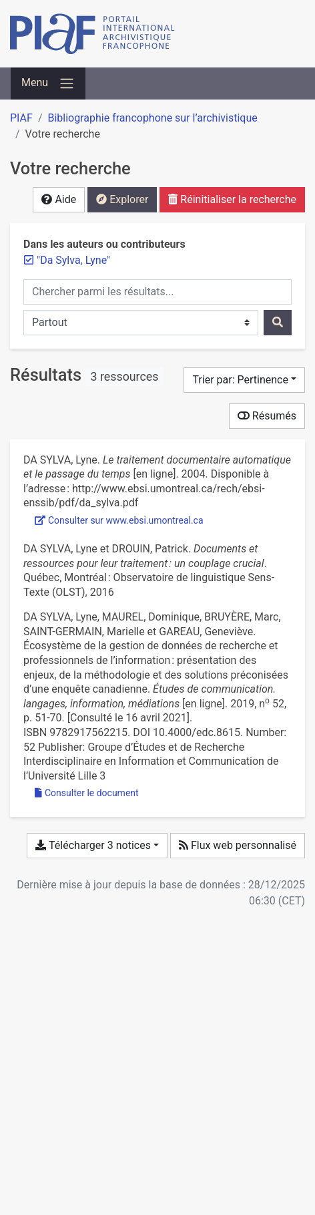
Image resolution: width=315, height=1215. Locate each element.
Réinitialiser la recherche (232, 199)
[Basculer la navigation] (48, 83)
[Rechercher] (278, 322)
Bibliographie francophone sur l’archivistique (152, 118)
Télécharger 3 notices (92, 845)
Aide (58, 199)
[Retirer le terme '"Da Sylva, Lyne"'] (73, 260)
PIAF (21, 118)
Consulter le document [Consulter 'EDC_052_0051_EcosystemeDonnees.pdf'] (87, 793)
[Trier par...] (244, 380)
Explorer (122, 199)
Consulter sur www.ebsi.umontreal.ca (119, 520)
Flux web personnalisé (237, 845)
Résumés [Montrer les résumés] (267, 415)
